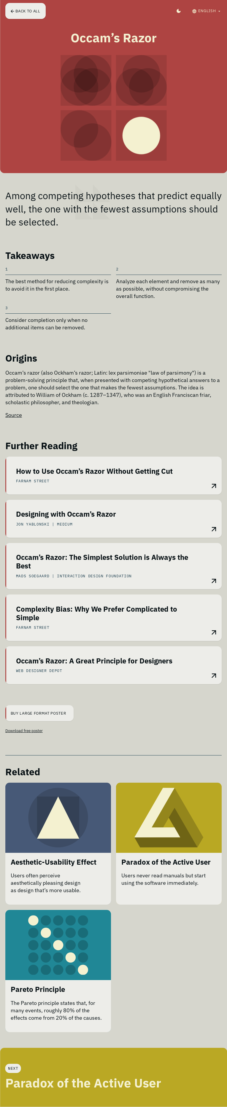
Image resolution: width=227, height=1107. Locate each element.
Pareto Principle (38, 989)
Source (13, 415)
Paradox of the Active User (166, 862)
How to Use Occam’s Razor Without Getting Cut (94, 471)
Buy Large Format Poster (36, 713)
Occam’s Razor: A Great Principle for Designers (94, 661)
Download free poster (24, 730)
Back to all (25, 11)
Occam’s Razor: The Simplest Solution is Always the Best (102, 561)
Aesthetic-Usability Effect (53, 862)
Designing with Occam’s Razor (66, 514)
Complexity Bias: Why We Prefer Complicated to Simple (96, 613)
